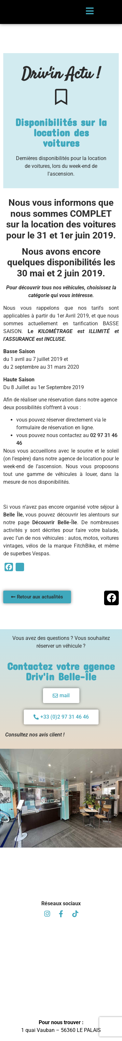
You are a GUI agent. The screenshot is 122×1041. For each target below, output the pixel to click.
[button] (111, 609)
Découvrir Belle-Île (54, 533)
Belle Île (13, 526)
